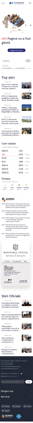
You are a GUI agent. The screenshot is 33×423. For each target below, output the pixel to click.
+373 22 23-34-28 (8, 363)
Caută (29, 382)
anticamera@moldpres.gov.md (13, 366)
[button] (29, 90)
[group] (16, 85)
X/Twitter (27, 406)
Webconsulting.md (12, 376)
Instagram (16, 406)
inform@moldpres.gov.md (11, 368)
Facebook (5, 406)
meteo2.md (15, 181)
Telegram (5, 411)
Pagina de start (16, 50)
